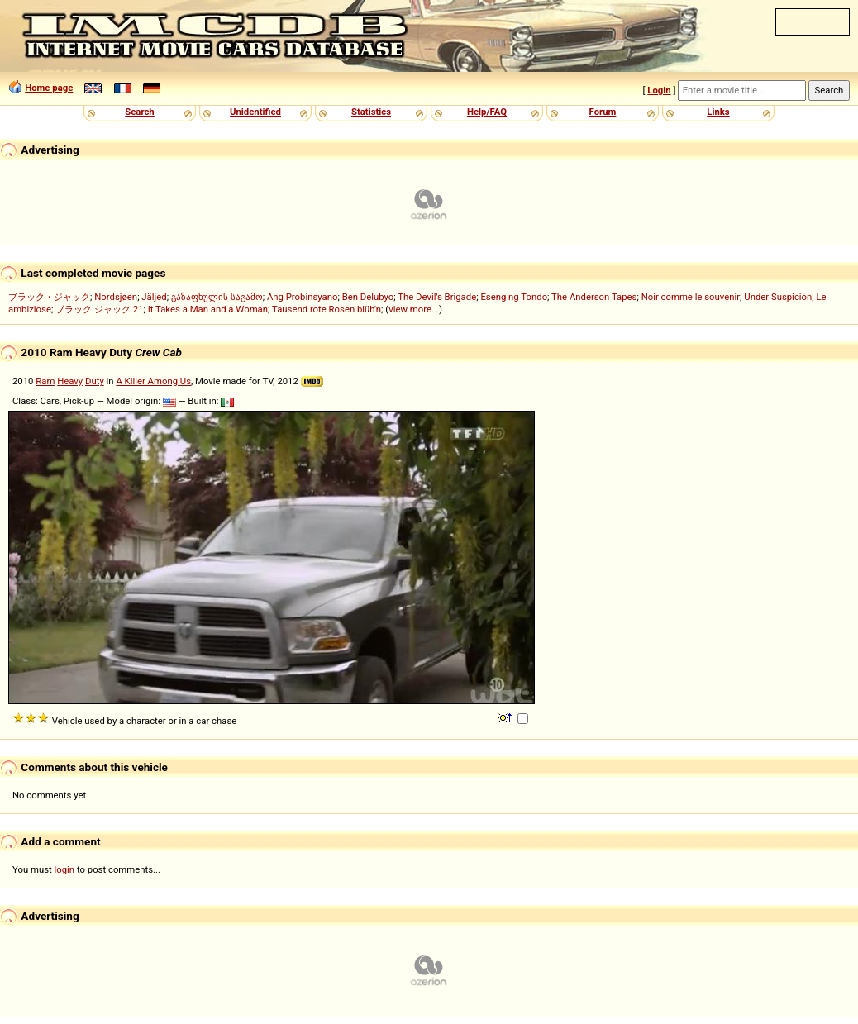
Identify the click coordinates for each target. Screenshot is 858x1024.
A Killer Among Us (153, 381)
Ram (45, 381)
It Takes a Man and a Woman (208, 309)
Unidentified (255, 111)
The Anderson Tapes (593, 296)
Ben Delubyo (368, 296)
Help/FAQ (487, 111)
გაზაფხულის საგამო (217, 296)
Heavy (70, 381)
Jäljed (153, 296)
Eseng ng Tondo (513, 296)
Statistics (371, 111)
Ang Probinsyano (302, 296)
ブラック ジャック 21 (99, 309)
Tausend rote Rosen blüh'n (326, 309)
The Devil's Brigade (437, 296)
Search (139, 111)
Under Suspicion (778, 296)
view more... (413, 309)
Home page (49, 87)
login (65, 869)
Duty (94, 381)
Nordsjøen (115, 296)
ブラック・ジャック (49, 296)
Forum (603, 111)
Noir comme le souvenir (690, 296)
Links (718, 111)
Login (658, 90)
